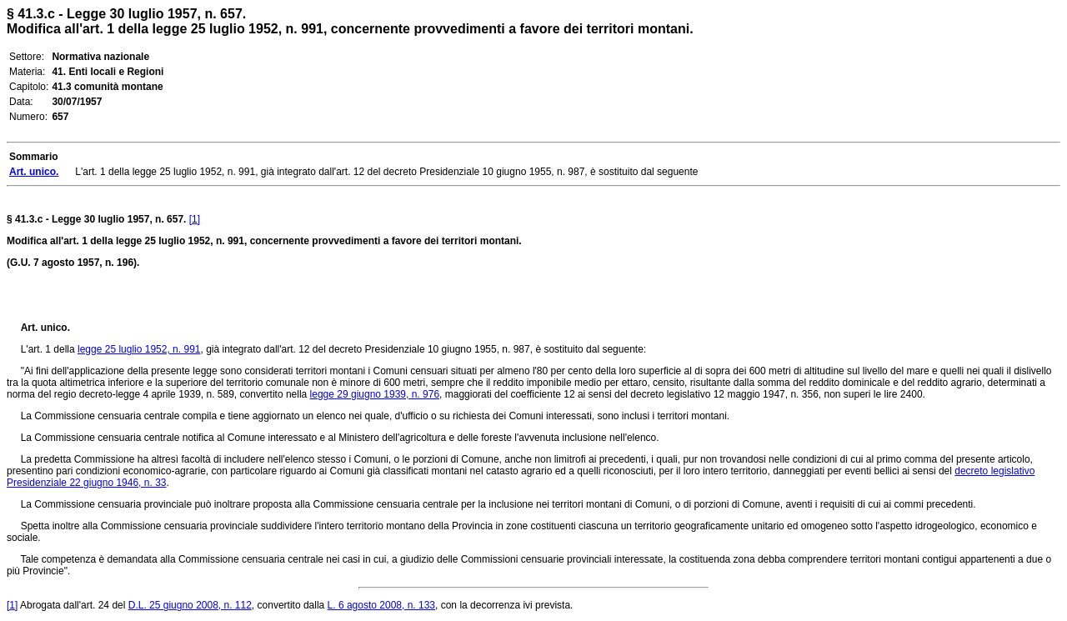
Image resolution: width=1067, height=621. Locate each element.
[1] (194, 219)
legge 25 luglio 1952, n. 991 (139, 349)
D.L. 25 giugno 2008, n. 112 (190, 605)
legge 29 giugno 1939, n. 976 (374, 394)
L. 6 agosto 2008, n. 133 (381, 605)
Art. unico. (45, 327)
